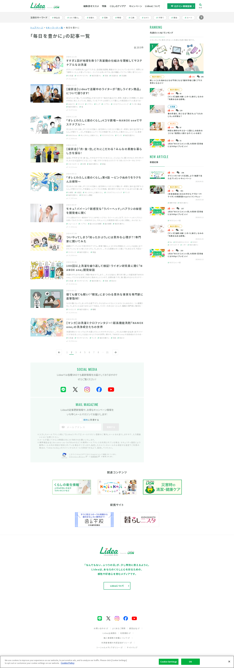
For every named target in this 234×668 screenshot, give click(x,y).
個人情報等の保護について (117, 638)
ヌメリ (147, 17)
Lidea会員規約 (109, 633)
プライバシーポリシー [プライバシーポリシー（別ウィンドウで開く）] (78, 456)
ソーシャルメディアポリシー (109, 647)
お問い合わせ (101, 628)
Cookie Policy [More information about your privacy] (67, 663)
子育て (161, 17)
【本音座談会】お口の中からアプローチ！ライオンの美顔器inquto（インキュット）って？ (185, 196)
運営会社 (134, 628)
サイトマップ (132, 647)
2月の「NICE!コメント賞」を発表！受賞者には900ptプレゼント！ (185, 145)
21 (107, 352)
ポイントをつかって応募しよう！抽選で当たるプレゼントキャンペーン (185, 177)
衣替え (92, 17)
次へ (115, 354)
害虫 (175, 17)
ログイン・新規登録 (181, 6)
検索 (200, 6)
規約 (85, 419)
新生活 (57, 17)
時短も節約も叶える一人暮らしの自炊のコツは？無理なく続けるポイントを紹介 (185, 131)
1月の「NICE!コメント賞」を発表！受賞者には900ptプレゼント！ (185, 254)
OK (190, 661)
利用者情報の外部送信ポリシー (116, 642)
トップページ (36, 27)
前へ (58, 354)
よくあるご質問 (118, 628)
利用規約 (125, 633)
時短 (119, 17)
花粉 (106, 17)
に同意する (89, 419)
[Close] (229, 661)
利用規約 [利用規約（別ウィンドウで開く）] (95, 456)
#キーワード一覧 (54, 27)
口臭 (133, 17)
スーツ (190, 17)
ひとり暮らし (73, 17)
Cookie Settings (168, 661)
